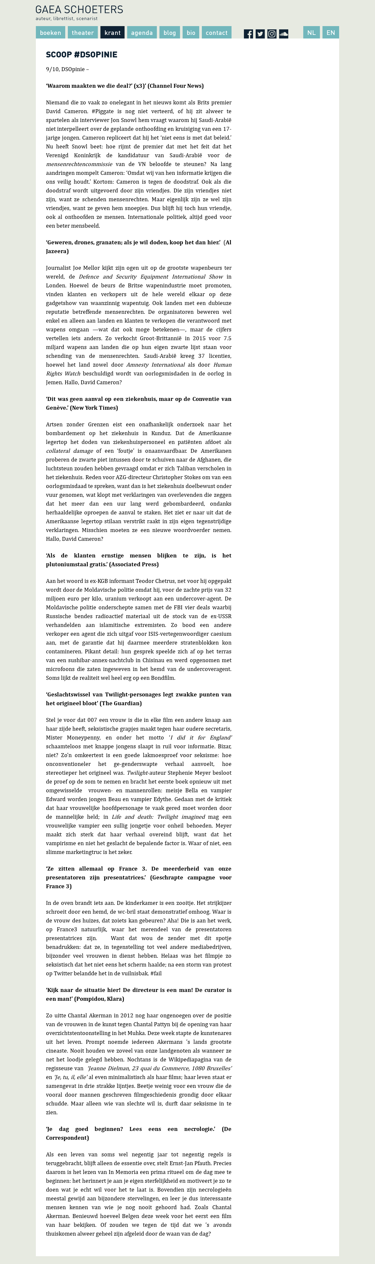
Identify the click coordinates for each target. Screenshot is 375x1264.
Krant (112, 32)
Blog (169, 32)
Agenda (142, 32)
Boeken (50, 32)
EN (330, 32)
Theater (83, 32)
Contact (217, 32)
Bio (191, 32)
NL (311, 32)
